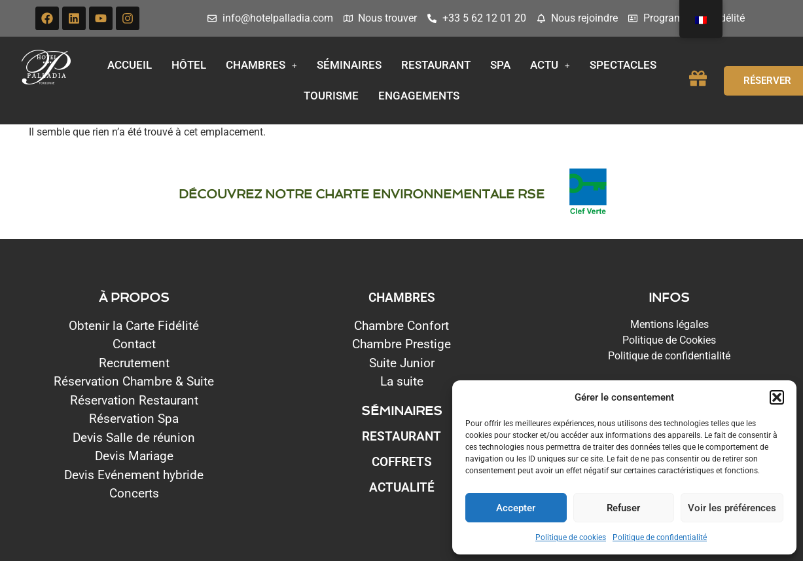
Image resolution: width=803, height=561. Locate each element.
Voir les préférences (732, 508)
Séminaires (349, 64)
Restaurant (436, 64)
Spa (500, 64)
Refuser (623, 508)
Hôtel (188, 64)
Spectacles (623, 64)
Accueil (129, 64)
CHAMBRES (401, 297)
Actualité (402, 487)
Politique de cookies (570, 537)
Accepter (515, 508)
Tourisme (331, 95)
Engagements (418, 95)
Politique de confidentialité (660, 537)
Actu (550, 64)
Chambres (261, 64)
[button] (776, 397)
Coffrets (402, 461)
